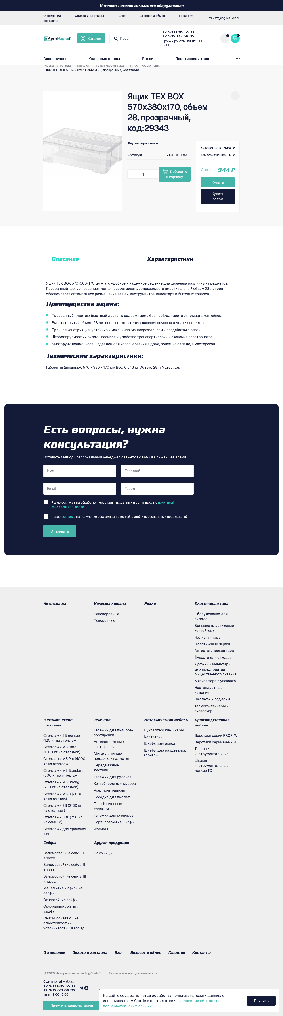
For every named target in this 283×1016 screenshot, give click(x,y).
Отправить (59, 531)
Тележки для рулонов (112, 777)
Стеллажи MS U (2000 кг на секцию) (62, 796)
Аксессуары (54, 58)
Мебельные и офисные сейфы (62, 890)
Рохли (147, 58)
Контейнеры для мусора (115, 783)
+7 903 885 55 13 (178, 32)
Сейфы (49, 842)
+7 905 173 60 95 (178, 36)
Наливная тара (207, 637)
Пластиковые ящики (212, 644)
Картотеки (153, 737)
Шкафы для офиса (159, 743)
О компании (52, 15)
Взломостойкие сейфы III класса (64, 878)
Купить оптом (218, 196)
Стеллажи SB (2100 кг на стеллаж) (62, 808)
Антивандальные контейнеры (109, 744)
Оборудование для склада (211, 616)
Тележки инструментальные (211, 751)
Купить (218, 182)
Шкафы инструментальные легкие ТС (211, 765)
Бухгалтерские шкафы (164, 730)
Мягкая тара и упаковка (215, 681)
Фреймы (101, 829)
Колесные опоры (104, 58)
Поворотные (104, 620)
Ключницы (103, 853)
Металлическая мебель (166, 719)
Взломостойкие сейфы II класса (64, 867)
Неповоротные (106, 614)
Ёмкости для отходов (213, 657)
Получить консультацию (71, 1006)
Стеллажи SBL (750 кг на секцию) (62, 819)
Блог (122, 15)
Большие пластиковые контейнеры (214, 628)
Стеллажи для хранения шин (64, 831)
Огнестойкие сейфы (60, 900)
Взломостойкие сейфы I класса (63, 855)
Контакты (50, 20)
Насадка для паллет (112, 797)
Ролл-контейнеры (109, 790)
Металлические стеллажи (57, 722)
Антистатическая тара (214, 650)
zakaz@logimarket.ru (224, 17)
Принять (261, 1000)
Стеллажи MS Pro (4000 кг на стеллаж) (64, 761)
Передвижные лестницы (106, 767)
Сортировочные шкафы (114, 822)
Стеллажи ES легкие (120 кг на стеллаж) (61, 738)
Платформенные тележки (108, 806)
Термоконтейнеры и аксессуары (212, 708)
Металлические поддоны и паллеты (111, 756)
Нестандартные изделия (208, 690)
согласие (68, 516)
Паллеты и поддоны (212, 699)
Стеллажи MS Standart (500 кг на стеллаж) (63, 773)
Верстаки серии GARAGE (216, 742)
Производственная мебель (212, 722)
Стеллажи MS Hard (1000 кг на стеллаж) (61, 749)
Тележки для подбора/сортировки (114, 732)
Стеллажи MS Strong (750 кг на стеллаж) (61, 784)
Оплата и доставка (89, 15)
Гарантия (186, 15)
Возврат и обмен (152, 15)
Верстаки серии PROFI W (216, 735)
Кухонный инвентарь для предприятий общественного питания (215, 669)
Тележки (102, 719)
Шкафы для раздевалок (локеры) (165, 752)
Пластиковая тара (192, 58)
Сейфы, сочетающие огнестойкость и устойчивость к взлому (63, 923)
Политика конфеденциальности (133, 973)
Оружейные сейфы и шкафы (61, 909)
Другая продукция (111, 842)
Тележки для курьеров (113, 815)
